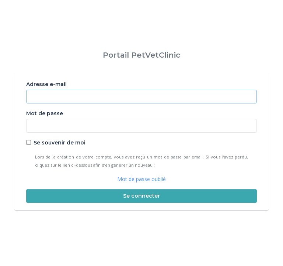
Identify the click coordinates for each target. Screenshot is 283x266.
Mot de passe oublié (141, 179)
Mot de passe (44, 113)
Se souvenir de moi (59, 142)
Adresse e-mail (46, 84)
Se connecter (141, 195)
